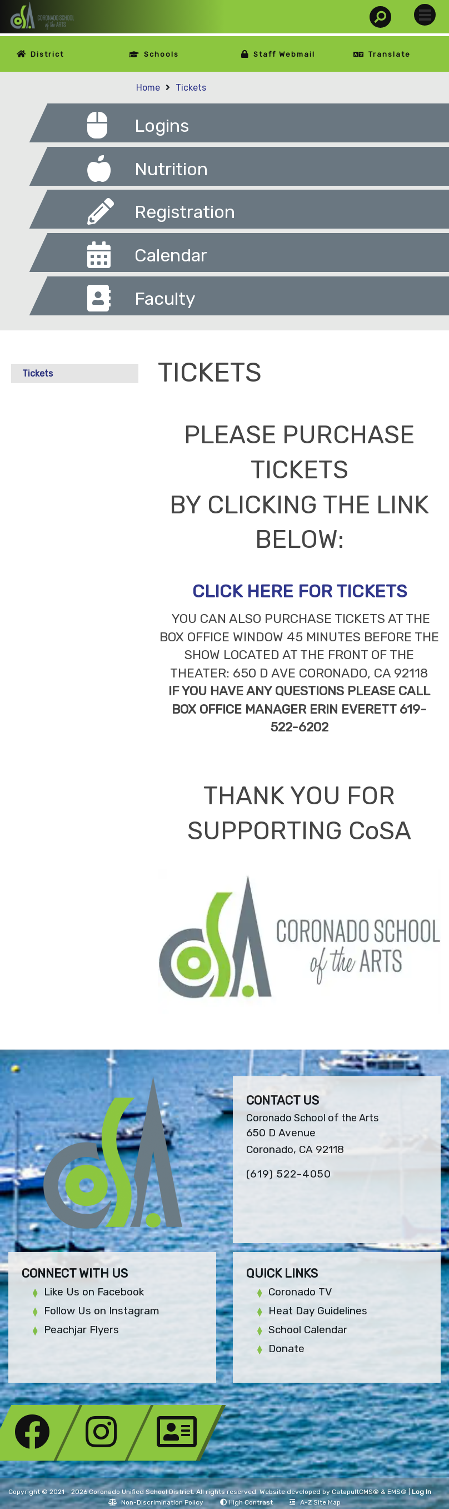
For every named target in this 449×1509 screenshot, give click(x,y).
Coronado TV (300, 1291)
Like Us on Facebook (94, 1291)
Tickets (191, 87)
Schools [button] (161, 54)
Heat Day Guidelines (317, 1310)
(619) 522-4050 (288, 1173)
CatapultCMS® (355, 1492)
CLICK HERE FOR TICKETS (299, 591)
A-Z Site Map (315, 1502)
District (47, 54)
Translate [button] (389, 54)
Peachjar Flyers (81, 1329)
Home (148, 87)
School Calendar (307, 1329)
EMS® (397, 1492)
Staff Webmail (284, 54)
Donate (286, 1348)
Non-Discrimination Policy (155, 1502)
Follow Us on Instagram (101, 1310)
